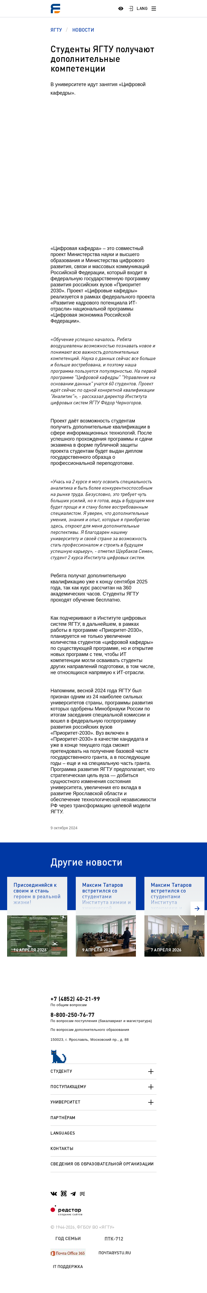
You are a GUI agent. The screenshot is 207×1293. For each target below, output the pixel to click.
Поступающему (103, 1086)
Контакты (62, 1148)
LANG (142, 8)
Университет (103, 1102)
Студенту (103, 1071)
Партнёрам (63, 1117)
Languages (63, 1132)
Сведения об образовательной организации (102, 1163)
